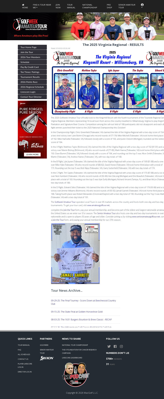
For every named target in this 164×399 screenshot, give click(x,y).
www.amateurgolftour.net (98, 205)
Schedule (25, 62)
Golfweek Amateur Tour (65, 202)
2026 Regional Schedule (32, 87)
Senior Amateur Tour (126, 6)
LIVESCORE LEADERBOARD (72, 358)
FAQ (19, 350)
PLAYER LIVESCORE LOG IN (25, 365)
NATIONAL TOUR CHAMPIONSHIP (75, 345)
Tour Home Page (29, 47)
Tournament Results (30, 77)
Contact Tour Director (31, 96)
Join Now (58, 6)
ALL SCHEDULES (24, 354)
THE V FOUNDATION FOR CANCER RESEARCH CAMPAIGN (79, 351)
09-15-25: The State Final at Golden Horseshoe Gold (77, 311)
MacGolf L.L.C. (91, 392)
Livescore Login (28, 91)
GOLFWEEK (44, 345)
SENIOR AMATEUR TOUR (47, 351)
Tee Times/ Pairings (30, 72)
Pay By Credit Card (30, 67)
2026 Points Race (29, 82)
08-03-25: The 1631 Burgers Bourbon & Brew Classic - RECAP (81, 319)
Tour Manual (71, 6)
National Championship (89, 6)
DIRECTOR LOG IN (25, 372)
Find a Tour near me (42, 6)
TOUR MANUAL (24, 345)
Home (25, 6)
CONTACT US (23, 359)
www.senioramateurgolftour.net (146, 216)
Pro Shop (109, 6)
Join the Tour (27, 52)
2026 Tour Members (30, 57)
